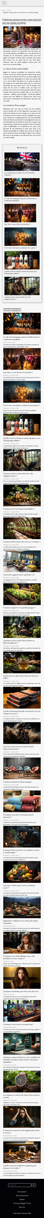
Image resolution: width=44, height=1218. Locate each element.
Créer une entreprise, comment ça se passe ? (20, 248)
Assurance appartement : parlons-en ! (19, 575)
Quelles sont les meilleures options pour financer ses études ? (19, 1166)
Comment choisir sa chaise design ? (17, 782)
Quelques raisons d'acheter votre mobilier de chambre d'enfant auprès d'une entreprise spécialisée (21, 1059)
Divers (9, 10)
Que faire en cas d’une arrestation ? (17, 224)
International (22, 1195)
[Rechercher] (19, 1185)
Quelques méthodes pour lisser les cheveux (21, 991)
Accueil (3, 10)
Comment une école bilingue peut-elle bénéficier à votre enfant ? (19, 957)
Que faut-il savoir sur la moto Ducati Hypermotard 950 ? (18, 747)
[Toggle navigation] (4, 2)
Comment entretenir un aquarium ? (18, 1024)
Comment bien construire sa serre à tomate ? (22, 542)
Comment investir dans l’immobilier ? (19, 509)
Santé (22, 1199)
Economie (22, 1191)
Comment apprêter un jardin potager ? (19, 608)
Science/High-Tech (22, 1203)
